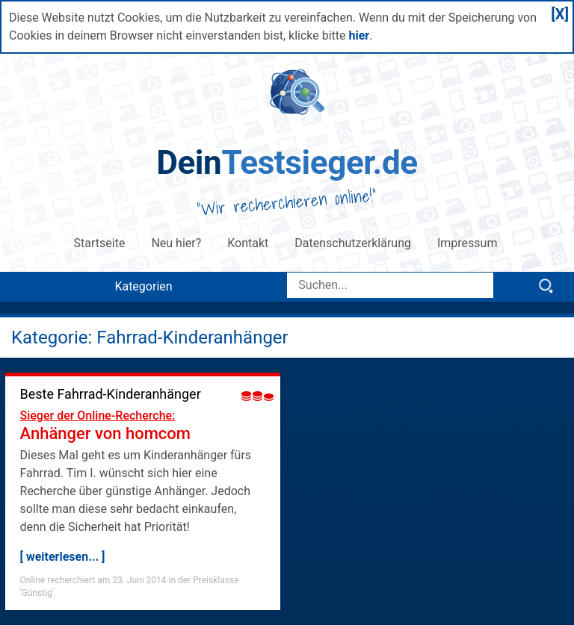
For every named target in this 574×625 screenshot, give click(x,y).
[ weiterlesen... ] (62, 557)
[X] (560, 14)
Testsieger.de (286, 162)
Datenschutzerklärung (352, 243)
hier (358, 35)
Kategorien (143, 286)
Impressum (468, 243)
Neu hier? (176, 243)
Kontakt (247, 243)
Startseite (100, 243)
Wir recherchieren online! (287, 202)
